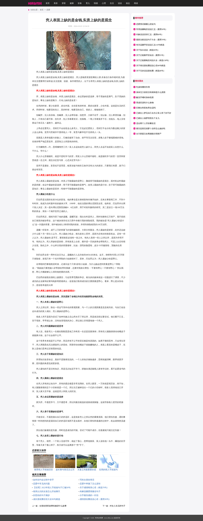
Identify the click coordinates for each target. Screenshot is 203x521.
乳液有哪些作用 (143, 87)
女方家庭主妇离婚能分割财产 (148, 134)
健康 (72, 3)
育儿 (88, 3)
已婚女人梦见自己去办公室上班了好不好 (153, 113)
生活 (112, 3)
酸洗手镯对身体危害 (145, 97)
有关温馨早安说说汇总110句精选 (150, 45)
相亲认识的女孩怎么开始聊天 (46, 491)
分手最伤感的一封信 (89, 495)
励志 (128, 3)
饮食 (80, 3)
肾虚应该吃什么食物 (145, 103)
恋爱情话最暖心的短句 (146, 24)
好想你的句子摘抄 (41, 495)
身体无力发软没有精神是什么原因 (150, 92)
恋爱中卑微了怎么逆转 (90, 484)
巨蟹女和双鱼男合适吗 (146, 108)
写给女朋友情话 (87, 480)
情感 (96, 3)
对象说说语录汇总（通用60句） (149, 34)
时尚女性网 (99, 518)
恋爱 (48, 10)
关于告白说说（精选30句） (148, 50)
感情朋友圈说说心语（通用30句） (95, 499)
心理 (104, 3)
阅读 (136, 3)
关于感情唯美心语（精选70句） (94, 487)
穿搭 (64, 3)
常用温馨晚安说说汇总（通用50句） (151, 29)
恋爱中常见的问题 (41, 484)
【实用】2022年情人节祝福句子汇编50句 (51, 487)
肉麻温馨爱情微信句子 (90, 491)
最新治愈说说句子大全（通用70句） (151, 40)
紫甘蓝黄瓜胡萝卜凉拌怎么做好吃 (150, 128)
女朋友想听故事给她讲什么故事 (53, 506)
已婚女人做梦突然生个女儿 (148, 118)
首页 (48, 3)
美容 (56, 3)
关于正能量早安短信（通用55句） (150, 55)
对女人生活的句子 (117, 506)
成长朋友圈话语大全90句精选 (46, 499)
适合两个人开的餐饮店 (146, 123)
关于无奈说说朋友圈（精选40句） (150, 71)
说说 (120, 3)
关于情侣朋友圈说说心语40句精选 (150, 66)
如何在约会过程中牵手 (43, 480)
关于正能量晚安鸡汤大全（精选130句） (153, 60)
